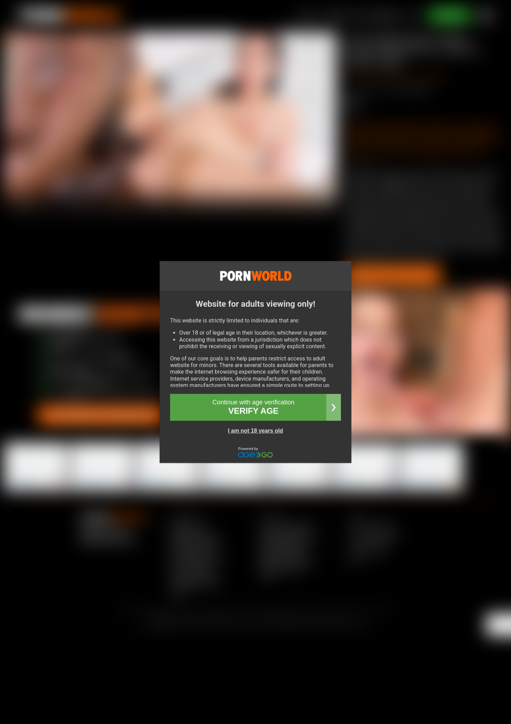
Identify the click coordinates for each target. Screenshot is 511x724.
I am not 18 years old (255, 431)
